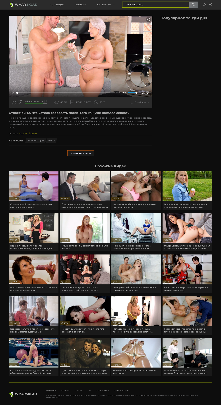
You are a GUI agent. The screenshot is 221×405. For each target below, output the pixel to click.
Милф (51, 140)
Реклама (80, 4)
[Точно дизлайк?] (20, 102)
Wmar (26, 4)
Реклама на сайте (121, 390)
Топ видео (57, 4)
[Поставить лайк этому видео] (14, 102)
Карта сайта (51, 390)
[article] (33, 190)
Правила (78, 390)
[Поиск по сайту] (193, 5)
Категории (104, 4)
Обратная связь (102, 390)
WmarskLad (26, 394)
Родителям (65, 390)
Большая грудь (36, 140)
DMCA (89, 390)
